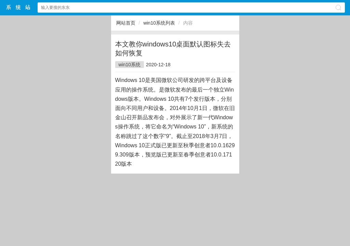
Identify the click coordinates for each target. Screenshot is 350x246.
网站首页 (125, 23)
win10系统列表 (159, 23)
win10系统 (130, 64)
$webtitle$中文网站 (18, 7)
